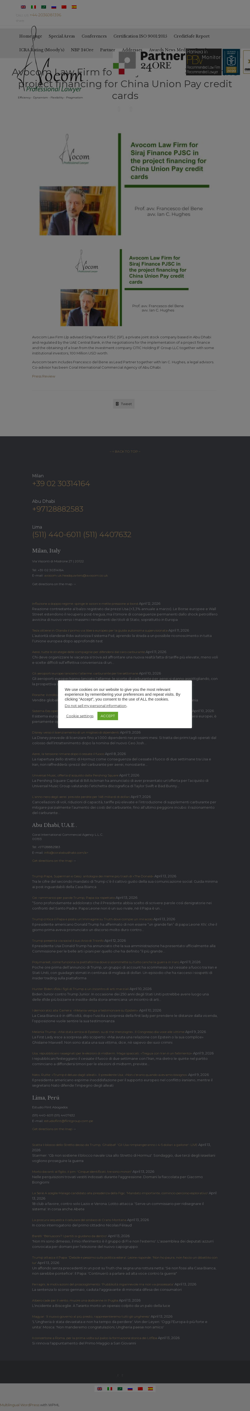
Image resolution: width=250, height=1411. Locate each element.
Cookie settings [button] (79, 716)
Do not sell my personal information (95, 705)
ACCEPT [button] (108, 716)
